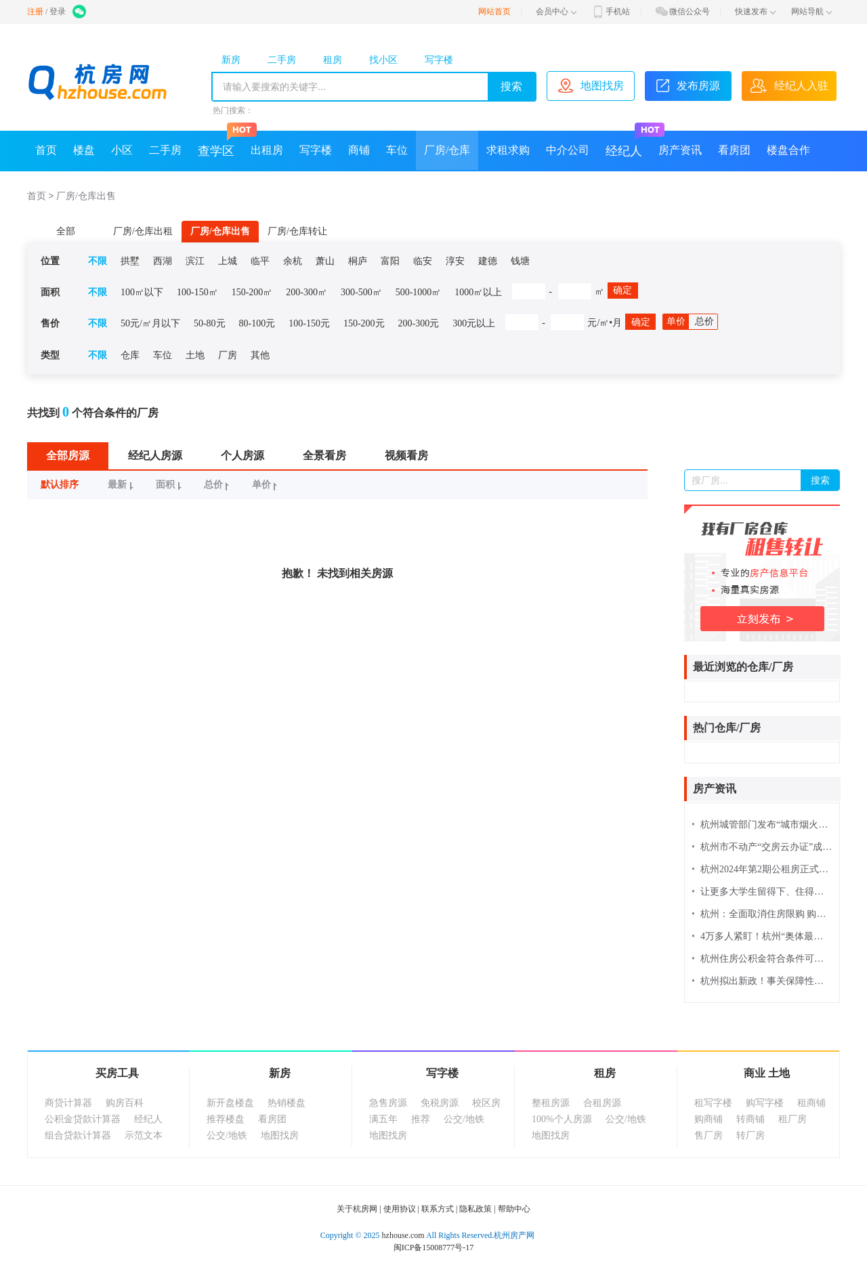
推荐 (420, 1119)
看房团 (734, 150)
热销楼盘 (286, 1103)
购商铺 (708, 1119)
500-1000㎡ (419, 292)
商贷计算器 (68, 1103)
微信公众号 (682, 11)
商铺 (359, 150)
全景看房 (324, 455)
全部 (65, 231)
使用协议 (399, 1209)
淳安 (455, 261)
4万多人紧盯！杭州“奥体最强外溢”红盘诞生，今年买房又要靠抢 (762, 936)
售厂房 (708, 1135)
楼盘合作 (788, 150)
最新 (122, 484)
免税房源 (440, 1103)
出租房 (267, 150)
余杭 (292, 261)
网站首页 (494, 11)
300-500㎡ (361, 292)
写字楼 (439, 60)
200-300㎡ (306, 292)
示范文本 (144, 1135)
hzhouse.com (403, 1235)
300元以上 (473, 323)
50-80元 (210, 323)
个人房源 (242, 455)
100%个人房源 (562, 1119)
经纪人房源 (155, 455)
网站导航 (811, 11)
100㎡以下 (142, 292)
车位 (397, 150)
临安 (422, 261)
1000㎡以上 (478, 292)
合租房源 (602, 1103)
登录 (57, 11)
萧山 (325, 261)
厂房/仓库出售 (86, 196)
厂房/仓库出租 (143, 231)
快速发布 (755, 11)
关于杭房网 (357, 1209)
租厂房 (792, 1119)
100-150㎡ (197, 292)
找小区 (383, 60)
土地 (195, 355)
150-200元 (364, 323)
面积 (170, 484)
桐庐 (357, 261)
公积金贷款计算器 (83, 1119)
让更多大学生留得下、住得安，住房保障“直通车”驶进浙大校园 (762, 892)
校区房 (486, 1103)
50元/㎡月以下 (150, 323)
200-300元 (419, 323)
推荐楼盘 (226, 1119)
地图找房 (280, 1135)
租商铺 (811, 1103)
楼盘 (84, 150)
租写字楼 (713, 1103)
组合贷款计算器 (78, 1135)
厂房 (227, 355)
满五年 (383, 1119)
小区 (122, 150)
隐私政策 (475, 1209)
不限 (97, 261)
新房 (230, 60)
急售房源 (388, 1103)
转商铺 (750, 1119)
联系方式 (437, 1209)
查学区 (220, 144)
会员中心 (556, 11)
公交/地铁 (227, 1135)
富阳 (390, 261)
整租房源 (551, 1103)
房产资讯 (680, 150)
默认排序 (60, 484)
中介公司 (567, 150)
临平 (260, 261)
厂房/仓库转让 (297, 231)
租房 (332, 60)
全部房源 (67, 455)
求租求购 (508, 150)
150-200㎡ (252, 292)
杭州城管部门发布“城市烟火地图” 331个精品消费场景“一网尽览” (762, 824)
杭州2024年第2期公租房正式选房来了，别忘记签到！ (762, 869)
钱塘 (520, 261)
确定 (622, 290)
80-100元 (257, 323)
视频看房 (406, 455)
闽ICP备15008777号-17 (434, 1247)
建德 (487, 261)
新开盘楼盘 (230, 1103)
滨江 (195, 261)
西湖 (162, 261)
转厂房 (750, 1135)
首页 (46, 150)
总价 (704, 321)
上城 (227, 261)
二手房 (282, 60)
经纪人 (628, 144)
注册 (35, 11)
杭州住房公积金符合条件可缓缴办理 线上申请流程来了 (762, 959)
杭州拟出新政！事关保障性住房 (762, 981)
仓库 (130, 355)
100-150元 (309, 323)
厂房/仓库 (447, 150)
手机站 (610, 11)
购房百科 (125, 1103)
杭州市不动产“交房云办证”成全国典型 (762, 847)
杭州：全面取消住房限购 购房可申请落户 (762, 914)
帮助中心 (514, 1209)
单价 (676, 321)
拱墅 (130, 261)
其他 (260, 355)
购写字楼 (765, 1103)
